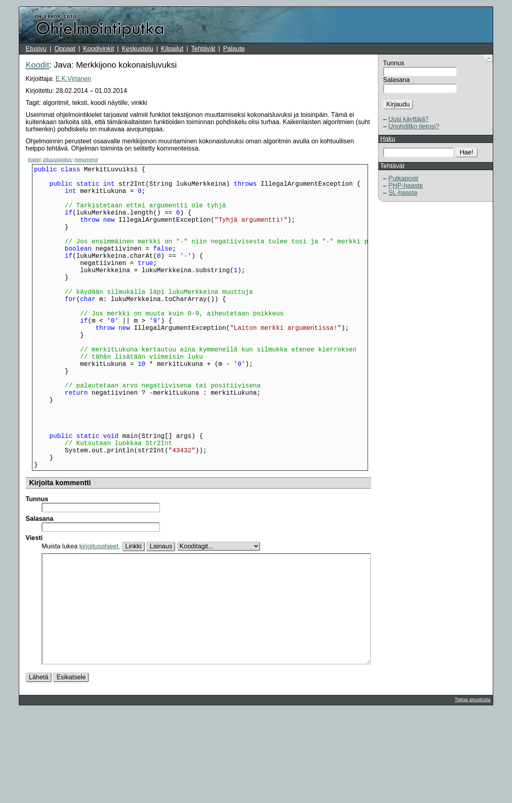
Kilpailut (172, 48)
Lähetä (38, 768)
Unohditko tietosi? (413, 126)
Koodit (37, 64)
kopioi (34, 160)
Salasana (396, 79)
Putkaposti (403, 178)
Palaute (234, 48)
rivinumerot (86, 160)
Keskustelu (137, 48)
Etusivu (36, 48)
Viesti (34, 605)
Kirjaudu (398, 104)
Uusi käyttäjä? (408, 119)
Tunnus (393, 63)
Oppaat (64, 48)
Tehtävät (203, 48)
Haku (387, 138)
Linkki (133, 613)
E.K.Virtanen (74, 78)
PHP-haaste (405, 185)
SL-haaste (403, 192)
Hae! (466, 152)
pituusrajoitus (57, 160)
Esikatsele (71, 768)
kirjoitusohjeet (98, 613)
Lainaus (161, 613)
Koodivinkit (98, 48)
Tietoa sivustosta (472, 791)
